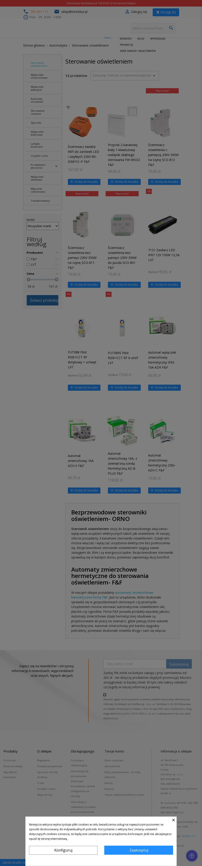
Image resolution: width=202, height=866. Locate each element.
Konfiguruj (63, 850)
